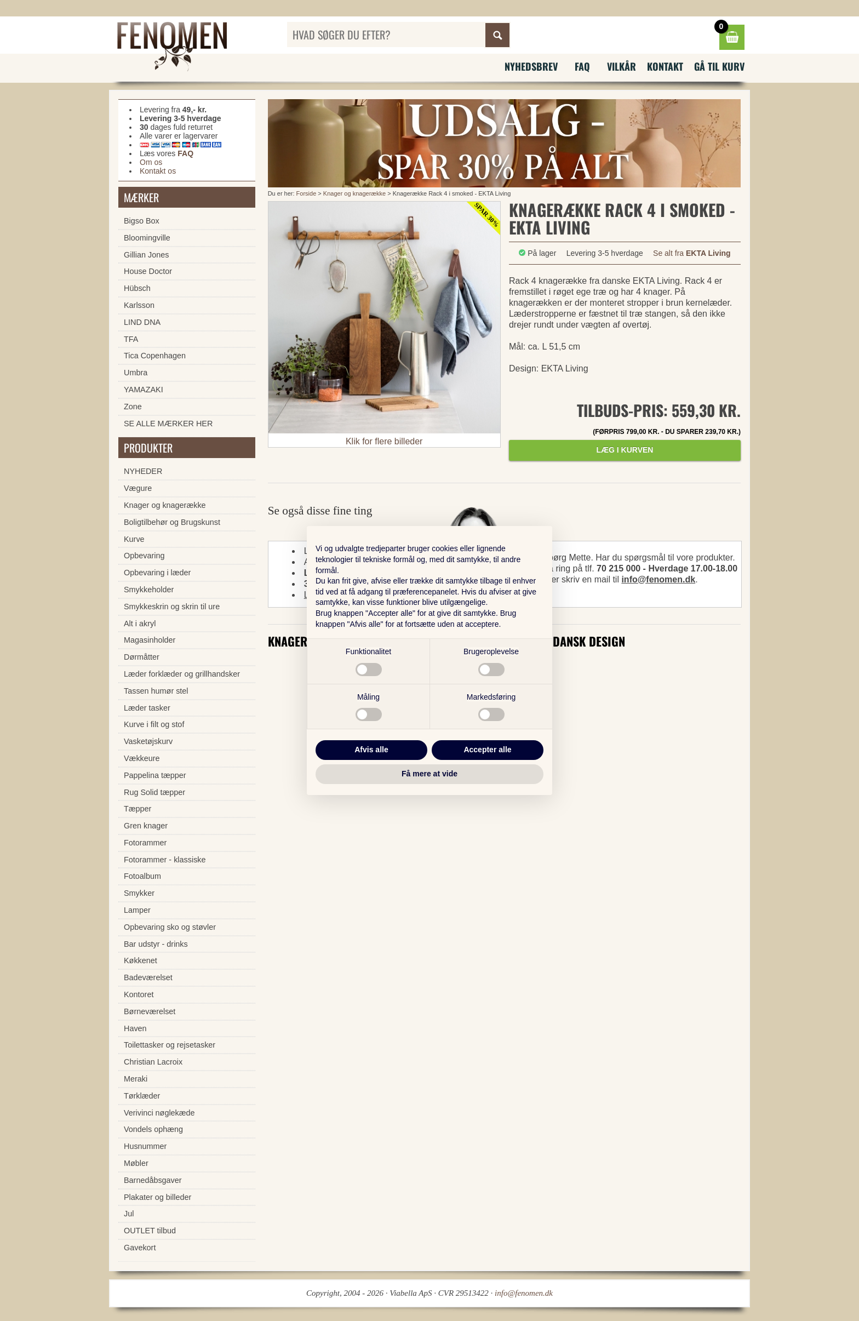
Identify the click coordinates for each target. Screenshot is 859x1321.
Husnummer (145, 1146)
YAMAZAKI (143, 389)
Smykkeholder (149, 589)
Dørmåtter (141, 657)
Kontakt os (158, 171)
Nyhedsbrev (531, 66)
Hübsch (137, 288)
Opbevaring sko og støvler (170, 927)
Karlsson (139, 305)
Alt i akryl (140, 623)
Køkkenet (140, 960)
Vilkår (621, 66)
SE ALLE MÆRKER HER (168, 423)
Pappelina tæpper (155, 775)
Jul (129, 1213)
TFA (131, 339)
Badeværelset (148, 977)
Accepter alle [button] (487, 749)
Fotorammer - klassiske (165, 859)
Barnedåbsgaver (153, 1180)
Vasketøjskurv (148, 741)
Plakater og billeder (157, 1197)
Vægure (138, 488)
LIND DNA (142, 322)
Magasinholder (149, 640)
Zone (133, 406)
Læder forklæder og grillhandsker (182, 674)
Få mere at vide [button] (429, 773)
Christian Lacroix (153, 1061)
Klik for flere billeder (384, 441)
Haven (135, 1028)
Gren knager (146, 825)
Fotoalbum (142, 876)
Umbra (135, 372)
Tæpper (137, 808)
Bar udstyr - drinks (156, 944)
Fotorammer (145, 842)
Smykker (139, 893)
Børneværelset (149, 1011)
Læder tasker (147, 708)
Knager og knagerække (354, 193)
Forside (306, 193)
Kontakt (665, 66)
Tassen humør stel (156, 691)
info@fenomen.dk (658, 579)
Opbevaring (144, 555)
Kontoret (138, 994)
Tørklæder (142, 1095)
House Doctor (148, 271)
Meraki (135, 1078)
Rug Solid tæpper (154, 792)
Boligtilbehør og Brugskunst (172, 522)
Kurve (134, 539)
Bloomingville (147, 237)
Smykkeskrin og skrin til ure (172, 606)
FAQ (582, 66)
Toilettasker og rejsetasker (169, 1044)
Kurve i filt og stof (154, 724)
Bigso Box (141, 220)
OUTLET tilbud (150, 1230)
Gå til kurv (719, 66)
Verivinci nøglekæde (159, 1112)
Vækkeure (142, 758)
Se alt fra (692, 253)
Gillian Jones (146, 254)
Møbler (136, 1163)
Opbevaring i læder (157, 572)
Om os (151, 162)
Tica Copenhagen (155, 355)
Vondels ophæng (153, 1129)
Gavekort (140, 1247)
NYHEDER (143, 471)
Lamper (137, 910)
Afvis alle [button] (371, 749)
